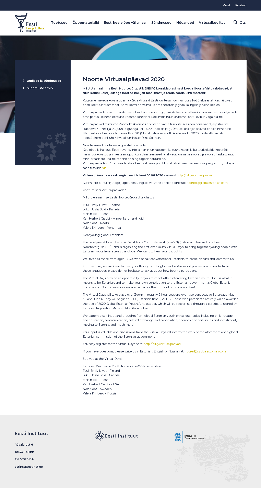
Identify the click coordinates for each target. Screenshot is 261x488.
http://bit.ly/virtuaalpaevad (195, 175)
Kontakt (241, 5)
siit (104, 168)
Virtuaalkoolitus (215, 23)
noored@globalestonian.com (207, 183)
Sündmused (164, 23)
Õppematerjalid (88, 23)
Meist (226, 5)
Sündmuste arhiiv (40, 88)
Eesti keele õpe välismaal (128, 23)
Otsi (242, 23)
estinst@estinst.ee (29, 467)
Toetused (62, 23)
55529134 (27, 459)
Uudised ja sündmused (44, 81)
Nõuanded (188, 23)
